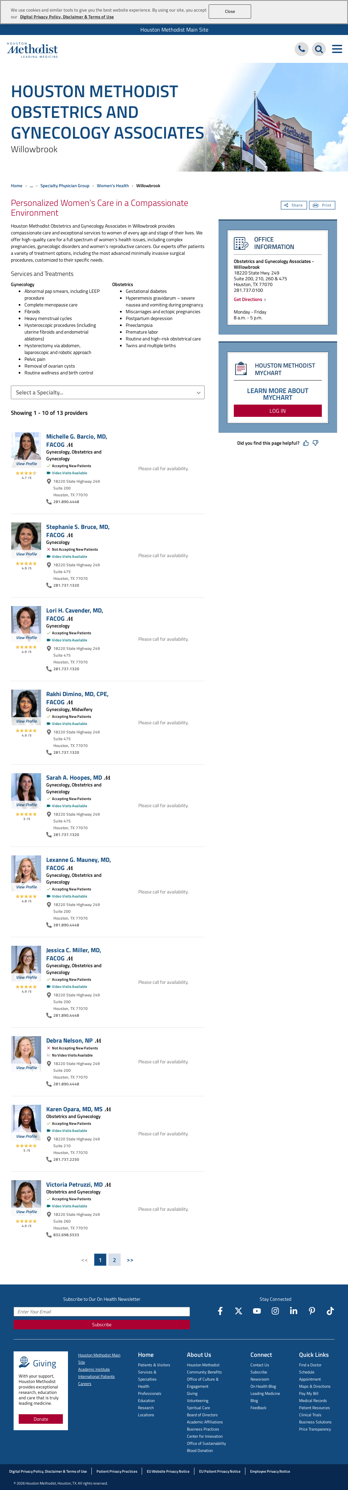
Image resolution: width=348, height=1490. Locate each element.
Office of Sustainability (206, 1443)
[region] (174, 12)
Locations (146, 1415)
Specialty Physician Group (64, 185)
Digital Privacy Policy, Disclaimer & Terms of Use (48, 1471)
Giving (192, 1393)
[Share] (294, 206)
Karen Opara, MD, (78, 1109)
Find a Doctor (310, 1365)
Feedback (258, 1407)
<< (84, 1259)
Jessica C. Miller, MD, (73, 954)
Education (146, 1400)
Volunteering (197, 1400)
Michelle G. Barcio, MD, (76, 440)
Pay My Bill (308, 1393)
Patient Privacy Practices (117, 1471)
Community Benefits (204, 1372)
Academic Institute (94, 1369)
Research (146, 1407)
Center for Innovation (205, 1436)
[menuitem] (174, 29)
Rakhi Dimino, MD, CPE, (77, 698)
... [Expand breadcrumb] (31, 185)
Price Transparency (315, 1429)
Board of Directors (202, 1415)
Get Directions (249, 299)
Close (230, 11)
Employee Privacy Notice (270, 1471)
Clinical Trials (310, 1415)
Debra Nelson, (73, 1040)
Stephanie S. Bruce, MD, (78, 530)
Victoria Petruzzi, (78, 1184)
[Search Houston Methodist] (319, 49)
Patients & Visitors (154, 1365)
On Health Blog (263, 1386)
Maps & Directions (315, 1386)
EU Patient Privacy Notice (220, 1471)
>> (130, 1259)
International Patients (96, 1376)
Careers (84, 1383)
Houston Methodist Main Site (174, 29)
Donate (41, 1418)
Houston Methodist (203, 1365)
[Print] (322, 206)
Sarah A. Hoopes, (78, 777)
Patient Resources (314, 1407)
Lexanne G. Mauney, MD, (78, 863)
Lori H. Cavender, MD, (74, 614)
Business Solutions (315, 1422)
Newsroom (259, 1379)
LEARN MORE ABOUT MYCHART (278, 394)
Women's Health (113, 185)
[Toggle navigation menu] (337, 49)
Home (16, 185)
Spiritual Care (198, 1407)
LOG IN (277, 411)
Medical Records (313, 1400)
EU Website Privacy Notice (168, 1471)
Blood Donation (200, 1450)
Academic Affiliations (205, 1422)
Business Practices (203, 1429)
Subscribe (101, 1324)
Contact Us (259, 1365)
